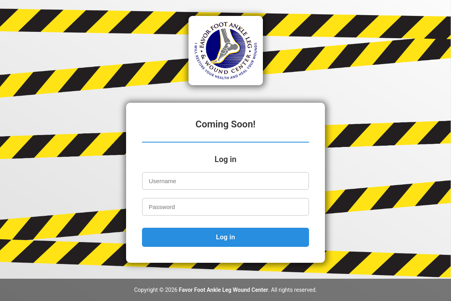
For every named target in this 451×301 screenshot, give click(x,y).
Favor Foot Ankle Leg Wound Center (223, 290)
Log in (225, 237)
